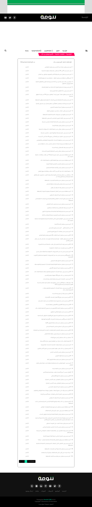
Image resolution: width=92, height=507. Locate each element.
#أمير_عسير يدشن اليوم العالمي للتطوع (61, 312)
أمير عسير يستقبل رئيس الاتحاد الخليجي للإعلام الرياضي (57, 427)
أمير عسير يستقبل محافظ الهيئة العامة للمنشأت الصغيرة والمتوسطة (53, 264)
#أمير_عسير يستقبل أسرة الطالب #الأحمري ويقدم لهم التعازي (55, 235)
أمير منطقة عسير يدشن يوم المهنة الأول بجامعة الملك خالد (56, 160)
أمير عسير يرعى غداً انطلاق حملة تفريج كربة (61, 91)
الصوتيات (43, 491)
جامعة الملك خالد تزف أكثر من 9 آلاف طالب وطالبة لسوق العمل (54, 171)
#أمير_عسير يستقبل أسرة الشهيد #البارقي (60, 268)
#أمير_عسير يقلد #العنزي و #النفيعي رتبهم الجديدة (58, 304)
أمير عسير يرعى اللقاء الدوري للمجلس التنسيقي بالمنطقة (56, 118)
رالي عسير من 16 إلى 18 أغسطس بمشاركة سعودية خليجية (56, 71)
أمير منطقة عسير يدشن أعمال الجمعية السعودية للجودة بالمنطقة (54, 191)
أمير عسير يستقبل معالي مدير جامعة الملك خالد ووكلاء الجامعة (55, 129)
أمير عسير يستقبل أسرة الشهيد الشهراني (60, 398)
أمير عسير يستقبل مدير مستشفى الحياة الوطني (58, 204)
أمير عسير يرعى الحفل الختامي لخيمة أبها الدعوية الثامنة (57, 436)
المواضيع (57, 491)
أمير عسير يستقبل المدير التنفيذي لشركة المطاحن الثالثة (56, 215)
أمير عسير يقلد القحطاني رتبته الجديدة (61, 147)
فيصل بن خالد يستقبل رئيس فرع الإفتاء (61, 337)
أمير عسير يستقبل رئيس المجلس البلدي (60, 352)
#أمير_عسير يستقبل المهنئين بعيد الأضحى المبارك (58, 379)
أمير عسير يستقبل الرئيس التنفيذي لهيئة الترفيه (58, 164)
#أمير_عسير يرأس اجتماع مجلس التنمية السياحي (58, 326)
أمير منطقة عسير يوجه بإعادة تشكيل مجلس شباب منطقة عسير (54, 144)
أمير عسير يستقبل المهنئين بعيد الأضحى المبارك (58, 383)
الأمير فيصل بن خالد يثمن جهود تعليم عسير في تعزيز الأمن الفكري (54, 348)
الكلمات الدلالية (60, 54)
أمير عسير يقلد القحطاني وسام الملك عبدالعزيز (59, 208)
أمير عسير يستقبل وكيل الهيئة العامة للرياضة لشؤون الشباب (55, 414)
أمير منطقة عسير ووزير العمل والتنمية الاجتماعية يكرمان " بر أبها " (54, 440)
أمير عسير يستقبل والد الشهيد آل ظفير (61, 187)
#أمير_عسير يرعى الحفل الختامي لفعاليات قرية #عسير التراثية (56, 394)
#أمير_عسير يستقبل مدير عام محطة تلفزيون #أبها (58, 323)
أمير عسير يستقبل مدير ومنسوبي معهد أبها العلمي (57, 334)
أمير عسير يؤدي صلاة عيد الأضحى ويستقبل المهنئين (58, 67)
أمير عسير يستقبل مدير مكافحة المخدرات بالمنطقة (58, 180)
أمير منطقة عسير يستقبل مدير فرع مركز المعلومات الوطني (56, 407)
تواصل (37, 491)
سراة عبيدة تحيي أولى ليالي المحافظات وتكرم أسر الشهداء (56, 452)
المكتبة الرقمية (36, 51)
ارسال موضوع (29, 491)
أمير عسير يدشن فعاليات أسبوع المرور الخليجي (59, 231)
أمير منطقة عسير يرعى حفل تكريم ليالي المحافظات (58, 410)
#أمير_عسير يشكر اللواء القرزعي (63, 356)
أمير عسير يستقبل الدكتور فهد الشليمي (61, 260)
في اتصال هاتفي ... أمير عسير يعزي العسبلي (60, 228)
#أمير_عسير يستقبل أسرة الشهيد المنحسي (59, 387)
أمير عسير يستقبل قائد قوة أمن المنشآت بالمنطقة (58, 449)
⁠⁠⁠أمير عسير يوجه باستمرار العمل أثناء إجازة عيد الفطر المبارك (56, 87)
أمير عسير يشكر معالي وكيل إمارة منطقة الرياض (58, 184)
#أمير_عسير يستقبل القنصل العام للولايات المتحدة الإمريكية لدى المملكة (52, 330)
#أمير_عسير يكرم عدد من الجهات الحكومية (60, 248)
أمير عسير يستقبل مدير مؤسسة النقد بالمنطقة (58, 456)
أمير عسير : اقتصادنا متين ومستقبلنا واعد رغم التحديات (57, 279)
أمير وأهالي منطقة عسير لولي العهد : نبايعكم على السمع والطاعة (54, 78)
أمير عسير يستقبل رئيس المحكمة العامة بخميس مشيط (56, 122)
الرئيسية (85, 17)
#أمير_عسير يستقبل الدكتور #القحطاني (61, 376)
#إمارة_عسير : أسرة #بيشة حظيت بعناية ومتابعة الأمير (57, 372)
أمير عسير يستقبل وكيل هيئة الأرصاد (61, 125)
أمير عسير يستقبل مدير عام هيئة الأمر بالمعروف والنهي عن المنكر (54, 74)
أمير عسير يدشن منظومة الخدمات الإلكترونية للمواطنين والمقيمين (54, 140)
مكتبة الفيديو (48, 51)
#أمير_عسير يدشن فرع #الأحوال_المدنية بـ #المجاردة (58, 297)
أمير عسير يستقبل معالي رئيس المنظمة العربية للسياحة (56, 151)
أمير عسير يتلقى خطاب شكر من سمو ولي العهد (59, 111)
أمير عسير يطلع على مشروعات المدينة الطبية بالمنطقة (57, 114)
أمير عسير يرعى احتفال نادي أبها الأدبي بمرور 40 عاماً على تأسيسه (54, 136)
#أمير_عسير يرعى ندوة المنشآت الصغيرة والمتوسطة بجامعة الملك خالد (52, 271)
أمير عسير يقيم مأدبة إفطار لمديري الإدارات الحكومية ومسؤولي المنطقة (53, 100)
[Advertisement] (46, 34)
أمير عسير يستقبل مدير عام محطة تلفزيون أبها (59, 359)
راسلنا (26, 51)
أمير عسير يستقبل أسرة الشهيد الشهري (60, 195)
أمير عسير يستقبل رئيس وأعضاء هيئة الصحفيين (58, 167)
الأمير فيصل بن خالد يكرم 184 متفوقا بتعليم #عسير (58, 275)
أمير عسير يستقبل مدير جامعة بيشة (61, 368)
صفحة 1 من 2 (31, 461)
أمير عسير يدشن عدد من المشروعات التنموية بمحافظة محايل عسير (53, 251)
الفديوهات (50, 491)
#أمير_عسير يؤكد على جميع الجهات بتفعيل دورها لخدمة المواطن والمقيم (52, 390)
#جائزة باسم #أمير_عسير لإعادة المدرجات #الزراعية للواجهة (56, 319)
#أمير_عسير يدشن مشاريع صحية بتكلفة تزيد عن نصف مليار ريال (54, 301)
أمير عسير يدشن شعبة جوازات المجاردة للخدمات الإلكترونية (56, 345)
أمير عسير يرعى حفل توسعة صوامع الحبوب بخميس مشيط (56, 133)
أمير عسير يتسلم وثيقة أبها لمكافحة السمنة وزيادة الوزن (56, 211)
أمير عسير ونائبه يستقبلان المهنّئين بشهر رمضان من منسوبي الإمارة (53, 103)
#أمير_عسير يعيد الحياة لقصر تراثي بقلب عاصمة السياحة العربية (55, 244)
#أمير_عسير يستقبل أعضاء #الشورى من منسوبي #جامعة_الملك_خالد (53, 308)
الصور (57, 51)
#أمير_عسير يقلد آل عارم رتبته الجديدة (61, 293)
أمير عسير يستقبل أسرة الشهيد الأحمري (60, 107)
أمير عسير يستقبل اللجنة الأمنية (63, 224)
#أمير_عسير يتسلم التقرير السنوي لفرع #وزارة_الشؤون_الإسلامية (54, 315)
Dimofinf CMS (48, 499)
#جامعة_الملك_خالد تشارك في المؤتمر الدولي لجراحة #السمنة (55, 341)
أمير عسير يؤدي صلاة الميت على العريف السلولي (58, 423)
